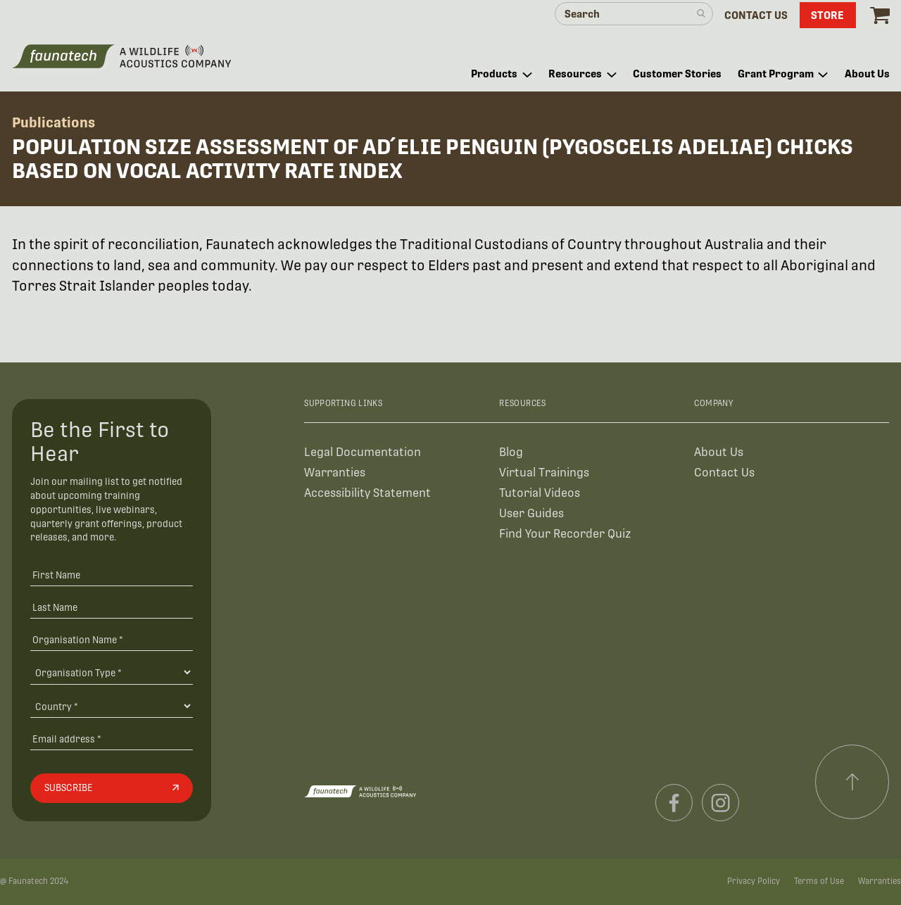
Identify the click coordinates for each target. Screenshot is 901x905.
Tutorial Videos (539, 493)
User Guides (531, 513)
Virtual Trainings (544, 472)
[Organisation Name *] (111, 639)
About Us (718, 452)
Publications (53, 122)
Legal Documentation (362, 452)
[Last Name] (111, 607)
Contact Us (724, 472)
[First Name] (111, 575)
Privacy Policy (753, 881)
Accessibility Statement (367, 493)
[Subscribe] (111, 788)
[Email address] (111, 738)
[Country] (111, 706)
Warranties (334, 472)
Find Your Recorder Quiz (565, 533)
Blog (511, 452)
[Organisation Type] (111, 672)
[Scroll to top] (852, 782)
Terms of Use (819, 881)
